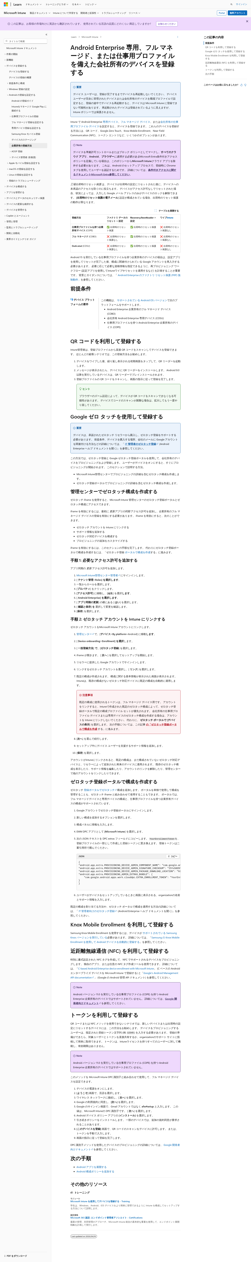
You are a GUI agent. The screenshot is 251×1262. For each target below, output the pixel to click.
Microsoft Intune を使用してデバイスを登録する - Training (100, 1201)
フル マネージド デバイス (135, 121)
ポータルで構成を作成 (137, 552)
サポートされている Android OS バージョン (142, 300)
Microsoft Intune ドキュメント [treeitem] (21, 48)
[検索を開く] (231, 4)
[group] (129, 874)
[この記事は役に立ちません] (245, 85)
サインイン (241, 4)
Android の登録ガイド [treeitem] (22, 100)
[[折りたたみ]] (46, 34)
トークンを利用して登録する (219, 69)
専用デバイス (110, 121)
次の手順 (209, 73)
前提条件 (209, 42)
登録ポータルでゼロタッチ (99, 790)
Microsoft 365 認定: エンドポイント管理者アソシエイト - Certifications (106, 1217)
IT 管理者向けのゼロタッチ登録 (97, 911)
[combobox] (25, 41)
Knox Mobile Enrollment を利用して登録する (225, 57)
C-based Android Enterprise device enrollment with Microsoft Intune (116, 968)
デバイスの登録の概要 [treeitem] (20, 77)
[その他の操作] (178, 37)
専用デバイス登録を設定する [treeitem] (26, 127)
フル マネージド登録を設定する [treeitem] (28, 122)
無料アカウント (237, 12)
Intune (170, 217)
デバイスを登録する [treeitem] (19, 71)
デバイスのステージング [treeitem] (24, 139)
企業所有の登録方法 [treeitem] (22, 145)
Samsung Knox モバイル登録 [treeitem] (26, 133)
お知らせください (167, 23)
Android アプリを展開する (92, 1167)
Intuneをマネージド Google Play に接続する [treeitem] (29, 108)
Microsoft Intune (90, 36)
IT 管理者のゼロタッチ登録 (140, 444)
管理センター (84, 634)
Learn (74, 36)
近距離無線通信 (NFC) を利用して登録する (225, 64)
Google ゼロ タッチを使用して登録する (225, 51)
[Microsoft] (6, 4)
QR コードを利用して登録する (220, 47)
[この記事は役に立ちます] (241, 85)
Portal (222, 12)
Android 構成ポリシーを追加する (95, 1171)
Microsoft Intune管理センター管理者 (97, 575)
